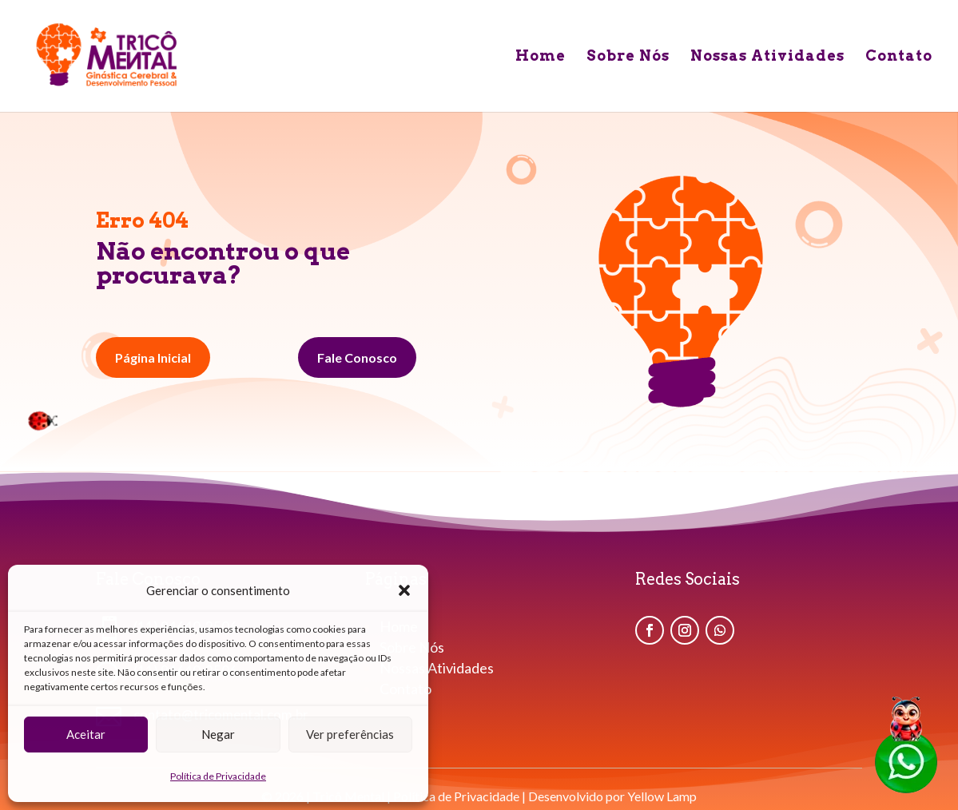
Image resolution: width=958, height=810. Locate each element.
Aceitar (85, 734)
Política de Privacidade (218, 776)
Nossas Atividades (767, 57)
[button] (404, 590)
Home (540, 57)
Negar (218, 734)
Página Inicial (153, 357)
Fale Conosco (357, 357)
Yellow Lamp (662, 796)
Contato (898, 57)
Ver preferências (350, 734)
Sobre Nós (628, 57)
